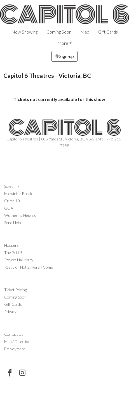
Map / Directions (18, 341)
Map (84, 31)
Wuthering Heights (20, 215)
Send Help (12, 222)
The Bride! (13, 252)
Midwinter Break (18, 193)
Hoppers (11, 245)
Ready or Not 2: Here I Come (28, 267)
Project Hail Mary (18, 259)
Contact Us (14, 334)
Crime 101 (13, 200)
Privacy (10, 311)
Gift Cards (108, 31)
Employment (14, 348)
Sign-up (64, 56)
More (62, 43)
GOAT (9, 208)
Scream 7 (12, 186)
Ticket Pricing (15, 289)
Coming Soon (58, 31)
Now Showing (24, 31)
